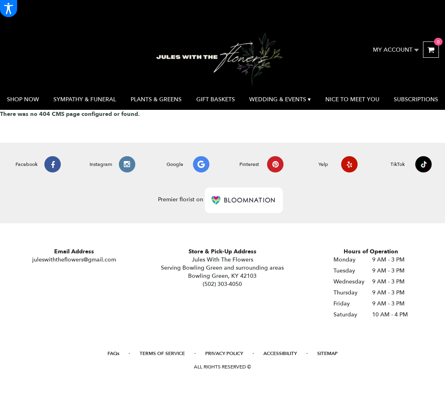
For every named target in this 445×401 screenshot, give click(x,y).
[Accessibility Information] (8, 8)
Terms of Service (162, 353)
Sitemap (327, 353)
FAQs (113, 353)
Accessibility (280, 353)
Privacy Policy (224, 353)
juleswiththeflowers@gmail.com (74, 260)
